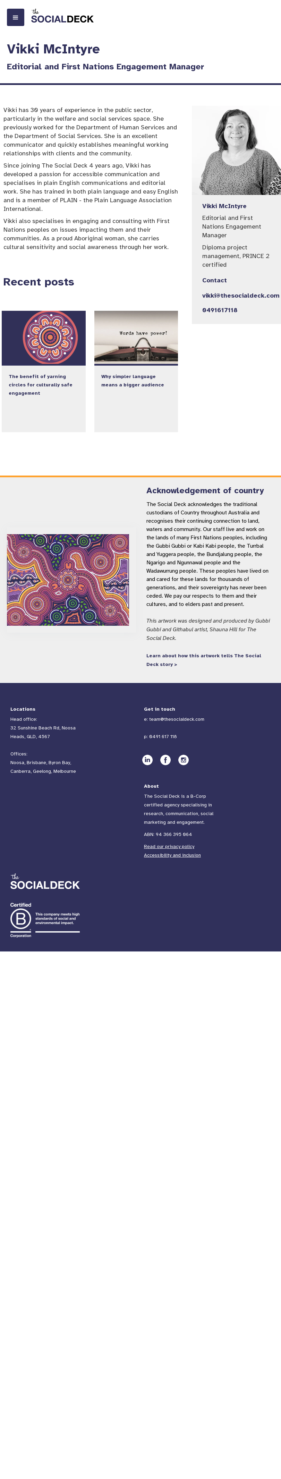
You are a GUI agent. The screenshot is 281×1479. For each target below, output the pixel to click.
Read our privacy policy (169, 846)
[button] (15, 17)
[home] (62, 16)
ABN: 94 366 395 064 (168, 834)
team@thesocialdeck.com (176, 719)
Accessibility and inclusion (172, 855)
